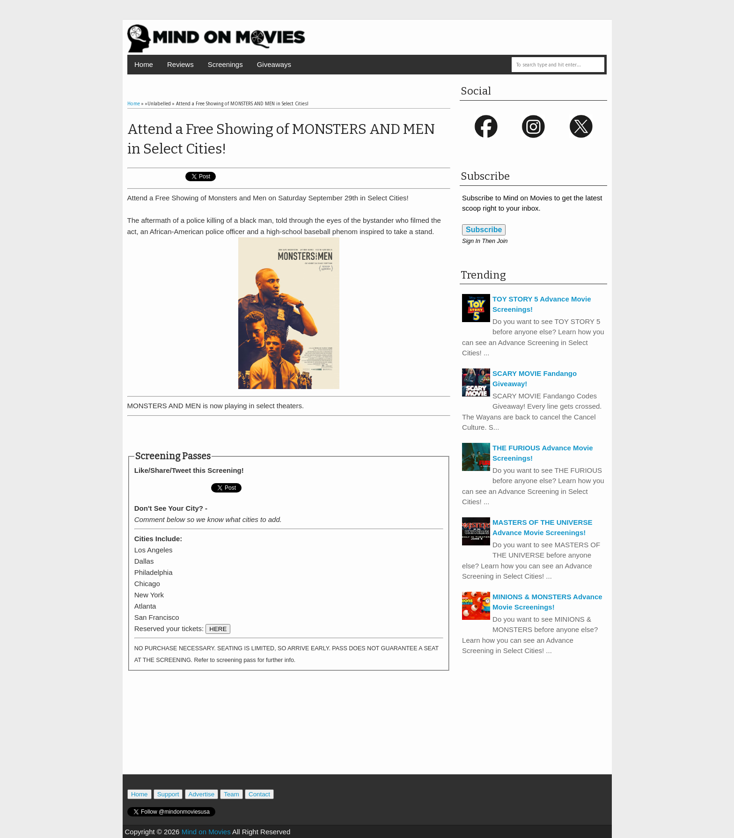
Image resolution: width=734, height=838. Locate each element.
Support (168, 794)
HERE (218, 628)
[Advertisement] (288, 433)
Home (143, 64)
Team (231, 794)
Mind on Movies (206, 832)
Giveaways (274, 64)
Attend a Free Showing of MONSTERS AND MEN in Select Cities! (281, 139)
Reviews (180, 64)
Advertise (202, 794)
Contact (259, 794)
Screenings (225, 64)
